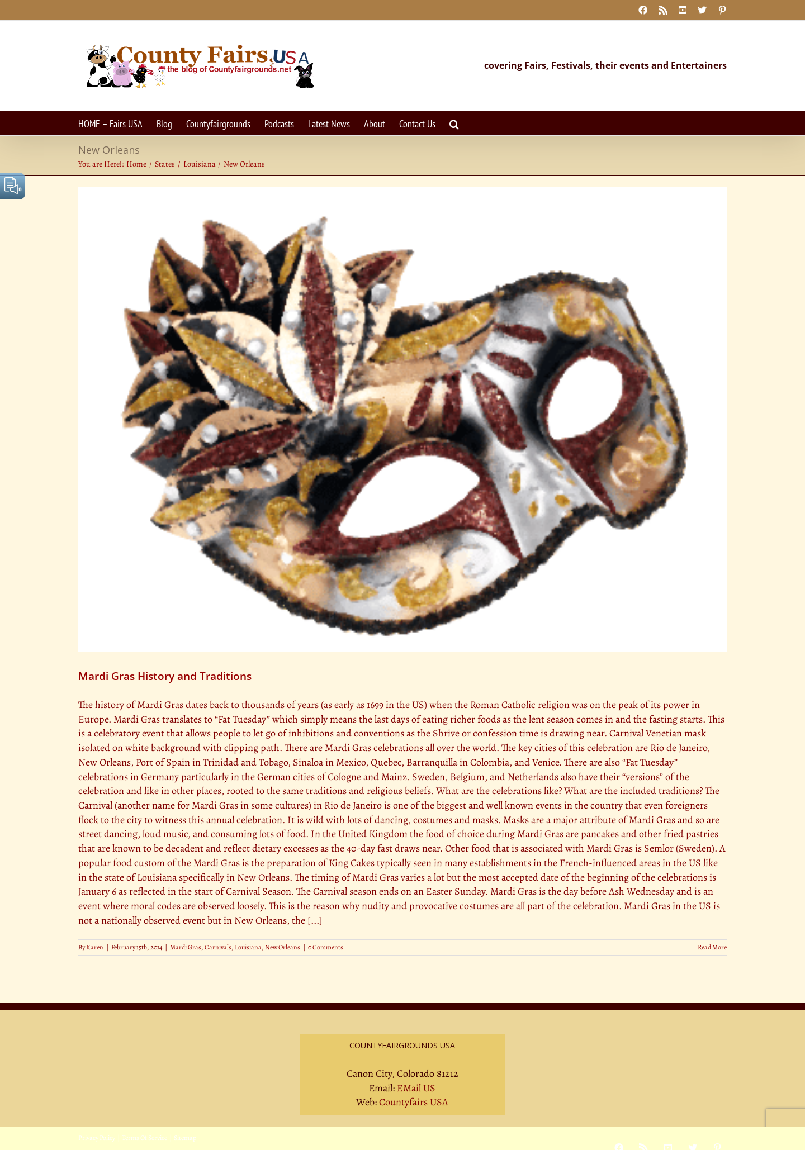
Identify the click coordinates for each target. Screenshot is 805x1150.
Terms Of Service (144, 1137)
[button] (454, 123)
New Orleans (282, 947)
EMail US (416, 1088)
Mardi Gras (185, 947)
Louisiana (248, 947)
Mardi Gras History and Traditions (165, 676)
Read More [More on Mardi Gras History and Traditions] (712, 947)
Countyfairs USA (413, 1102)
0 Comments (325, 947)
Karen (94, 947)
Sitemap (185, 1137)
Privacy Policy (96, 1137)
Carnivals (218, 947)
